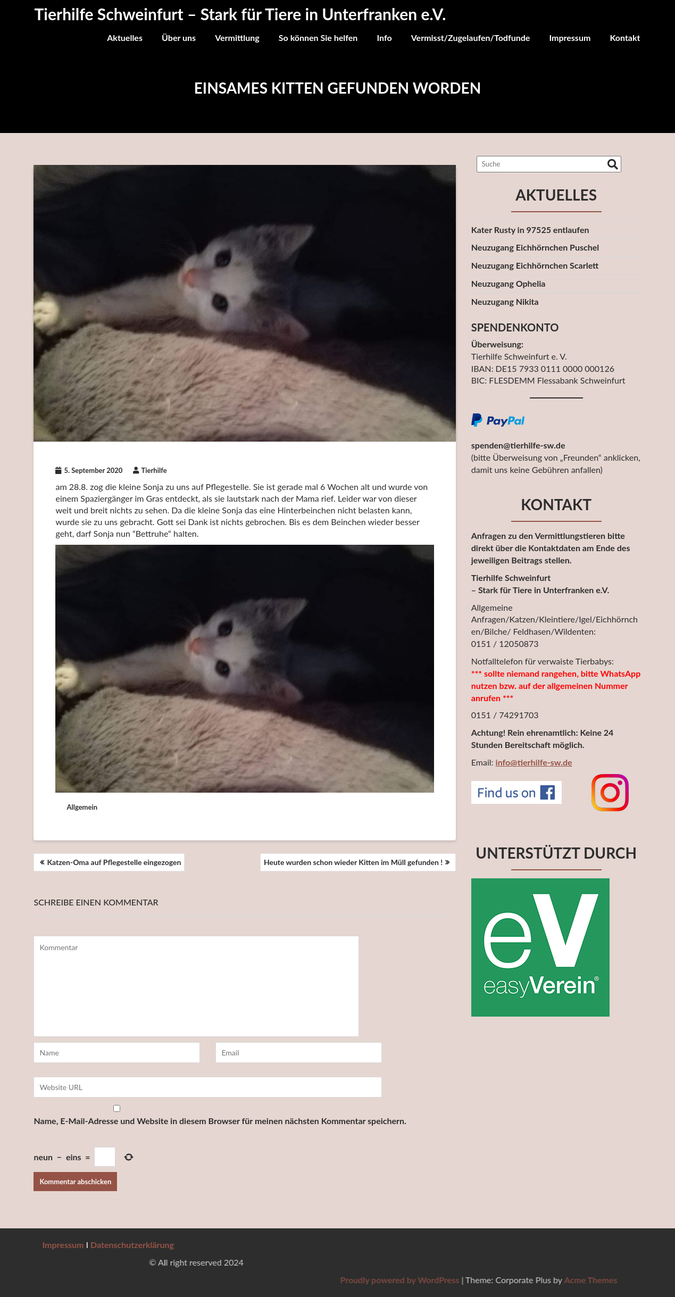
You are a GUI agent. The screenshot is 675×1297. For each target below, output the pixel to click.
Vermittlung (237, 37)
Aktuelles (125, 37)
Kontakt (625, 37)
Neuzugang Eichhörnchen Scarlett (535, 265)
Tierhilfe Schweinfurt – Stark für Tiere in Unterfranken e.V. (240, 13)
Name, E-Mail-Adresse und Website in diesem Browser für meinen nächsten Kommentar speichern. (220, 1121)
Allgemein (81, 807)
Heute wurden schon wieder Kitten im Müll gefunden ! (353, 862)
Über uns (179, 37)
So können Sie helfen (318, 37)
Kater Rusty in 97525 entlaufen (530, 230)
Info (384, 37)
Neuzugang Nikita (505, 301)
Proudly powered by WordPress (595, 1280)
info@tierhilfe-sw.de (534, 762)
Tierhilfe (150, 470)
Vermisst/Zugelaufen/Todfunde (470, 37)
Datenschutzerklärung (132, 1245)
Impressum (569, 37)
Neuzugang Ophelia (508, 283)
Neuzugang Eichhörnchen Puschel (535, 247)
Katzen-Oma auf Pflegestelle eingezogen (114, 862)
